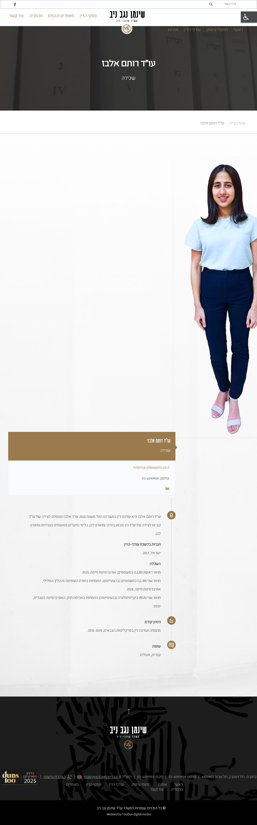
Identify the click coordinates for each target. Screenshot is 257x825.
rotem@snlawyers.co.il (151, 467)
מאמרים (72, 784)
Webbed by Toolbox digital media (129, 815)
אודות (173, 30)
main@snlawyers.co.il (102, 777)
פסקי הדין (88, 16)
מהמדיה (36, 16)
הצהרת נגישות (54, 777)
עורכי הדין (192, 30)
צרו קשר (230, 4)
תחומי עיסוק (217, 30)
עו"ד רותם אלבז (212, 123)
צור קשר (16, 16)
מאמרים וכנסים (61, 16)
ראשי (238, 30)
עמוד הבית (238, 123)
